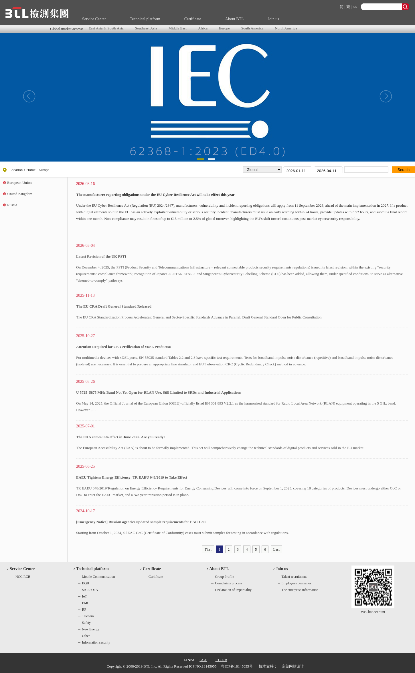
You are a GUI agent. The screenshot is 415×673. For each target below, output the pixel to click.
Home (30, 170)
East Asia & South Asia (106, 28)
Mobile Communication (98, 577)
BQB (85, 583)
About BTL (234, 19)
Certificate (192, 19)
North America (286, 28)
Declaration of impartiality (233, 590)
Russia (12, 205)
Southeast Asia (146, 28)
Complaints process (228, 583)
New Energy (90, 629)
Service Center (94, 19)
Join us (273, 19)
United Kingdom (19, 194)
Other (86, 636)
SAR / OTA (90, 590)
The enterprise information (300, 590)
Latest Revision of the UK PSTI (101, 288)
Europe (224, 28)
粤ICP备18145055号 (237, 666)
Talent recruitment (294, 577)
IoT (84, 596)
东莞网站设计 (293, 666)
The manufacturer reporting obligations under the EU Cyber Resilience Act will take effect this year (155, 195)
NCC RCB (22, 577)
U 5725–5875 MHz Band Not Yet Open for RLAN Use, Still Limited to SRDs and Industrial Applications (158, 420)
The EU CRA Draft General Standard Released (113, 330)
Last (276, 549)
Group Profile (224, 577)
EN (355, 7)
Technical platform (145, 19)
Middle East (178, 28)
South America (252, 28)
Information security (96, 642)
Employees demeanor (296, 583)
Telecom (88, 616)
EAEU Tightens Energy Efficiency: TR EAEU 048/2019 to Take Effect (131, 505)
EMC (85, 603)
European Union (19, 182)
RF (84, 610)
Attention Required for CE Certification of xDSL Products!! (123, 374)
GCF (203, 660)
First (208, 549)
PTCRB (221, 660)
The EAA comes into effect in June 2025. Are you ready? (120, 460)
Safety (86, 623)
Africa (203, 28)
